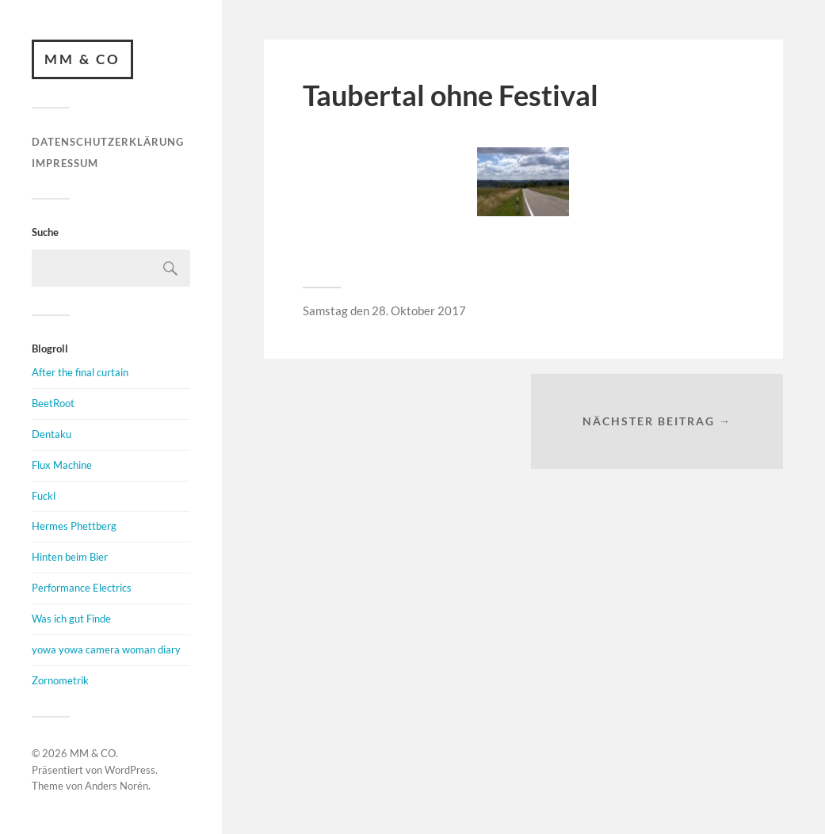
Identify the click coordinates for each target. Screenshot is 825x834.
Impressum (65, 163)
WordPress (130, 770)
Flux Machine (62, 465)
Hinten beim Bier (70, 556)
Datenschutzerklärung (108, 141)
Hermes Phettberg (74, 526)
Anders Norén (116, 785)
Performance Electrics (82, 587)
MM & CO (82, 59)
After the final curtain (80, 372)
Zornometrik (60, 680)
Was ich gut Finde (71, 618)
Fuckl (43, 495)
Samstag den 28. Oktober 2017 (384, 310)
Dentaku (51, 434)
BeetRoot (53, 403)
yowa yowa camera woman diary (106, 649)
